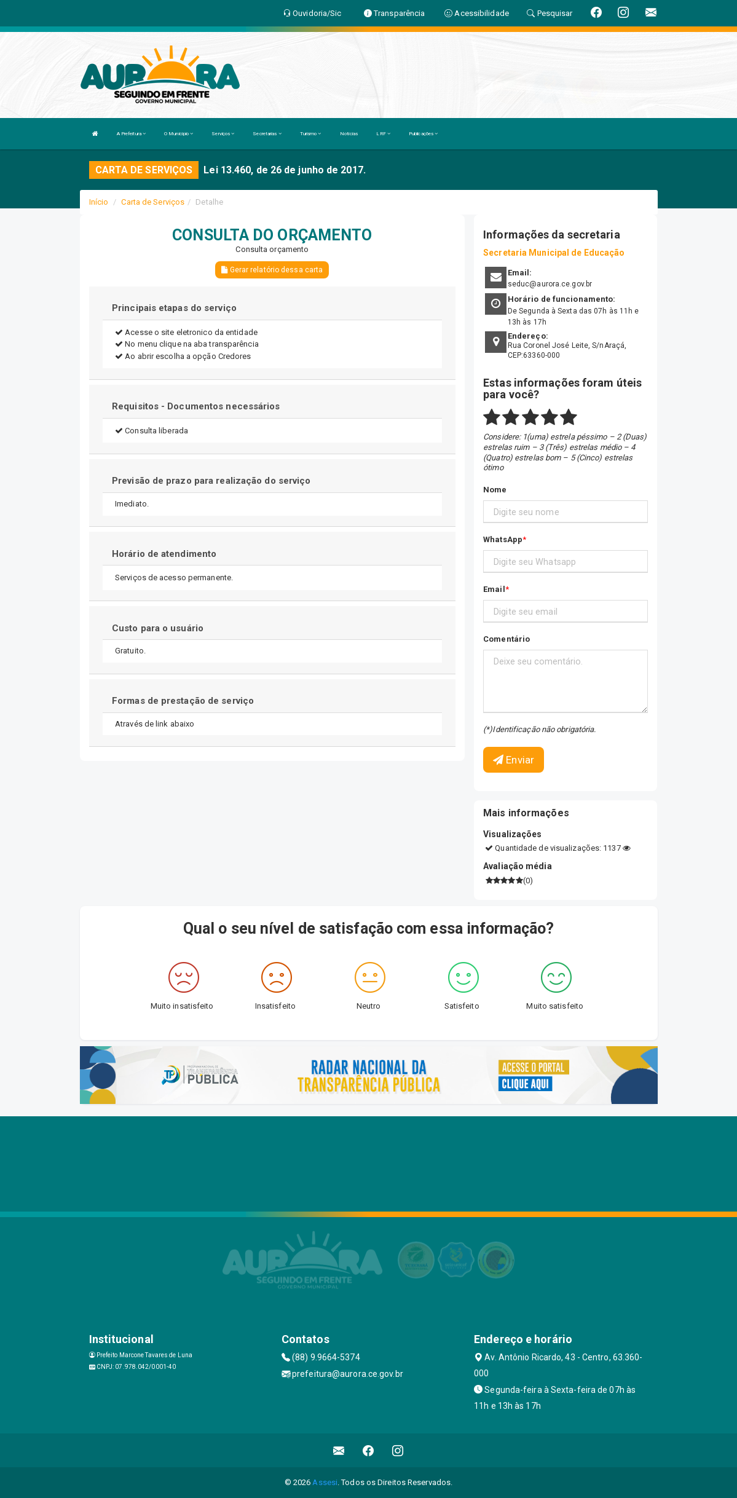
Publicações (423, 133)
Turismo (310, 133)
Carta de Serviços (152, 202)
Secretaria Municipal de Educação (554, 253)
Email (494, 589)
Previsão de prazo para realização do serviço (211, 480)
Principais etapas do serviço (174, 307)
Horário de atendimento (164, 553)
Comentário (506, 639)
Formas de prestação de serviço (183, 700)
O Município (178, 133)
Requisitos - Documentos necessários (196, 406)
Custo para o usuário (157, 628)
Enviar (513, 760)
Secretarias (267, 133)
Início (99, 202)
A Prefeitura (131, 133)
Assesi (324, 1482)
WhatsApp (502, 539)
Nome (494, 489)
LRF (383, 133)
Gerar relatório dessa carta (272, 270)
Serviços (222, 133)
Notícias (349, 133)
